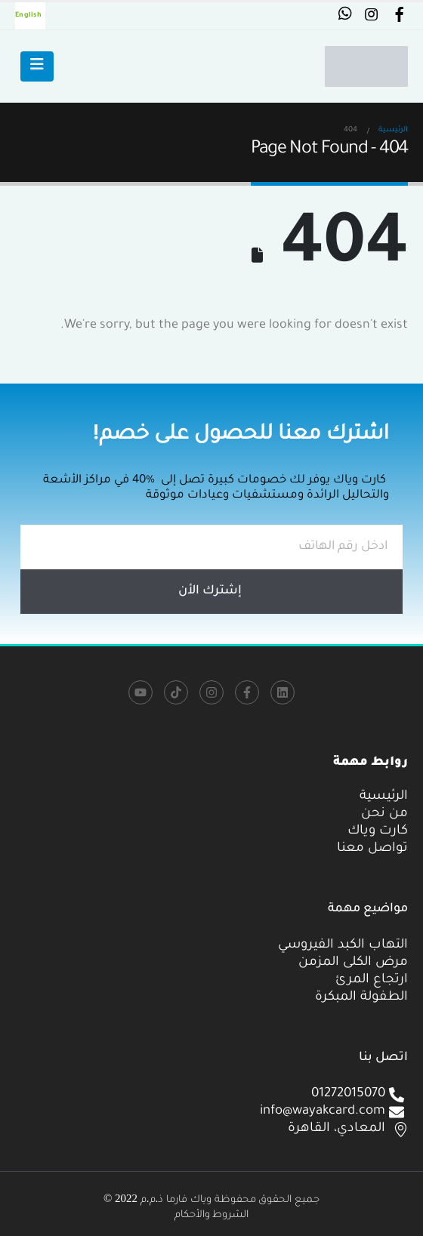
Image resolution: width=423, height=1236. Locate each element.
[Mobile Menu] (37, 66)
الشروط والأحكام (211, 1213)
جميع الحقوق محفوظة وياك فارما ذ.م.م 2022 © (211, 1198)
